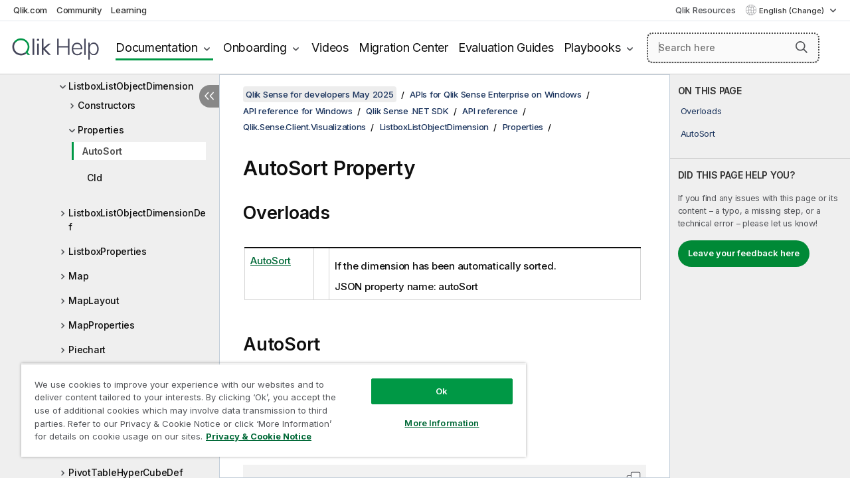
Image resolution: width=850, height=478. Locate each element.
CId (94, 177)
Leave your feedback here (744, 253)
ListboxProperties (107, 251)
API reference (490, 111)
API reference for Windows (298, 111)
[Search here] (733, 48)
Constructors (106, 105)
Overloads (701, 111)
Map (78, 275)
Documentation (157, 47)
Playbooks (592, 47)
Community (79, 10)
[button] (801, 47)
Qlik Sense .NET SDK (407, 111)
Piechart (87, 349)
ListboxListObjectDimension (131, 86)
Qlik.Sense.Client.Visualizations (304, 126)
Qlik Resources (705, 10)
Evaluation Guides (506, 47)
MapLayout (94, 300)
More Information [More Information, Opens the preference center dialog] (431, 413)
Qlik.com (30, 10)
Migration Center (403, 47)
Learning (128, 10)
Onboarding (255, 47)
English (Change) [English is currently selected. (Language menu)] (792, 10)
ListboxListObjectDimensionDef (137, 219)
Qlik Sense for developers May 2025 (320, 94)
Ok (432, 381)
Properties (101, 129)
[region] (267, 405)
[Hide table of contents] (209, 96)
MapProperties (101, 325)
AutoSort (102, 151)
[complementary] (760, 276)
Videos (330, 47)
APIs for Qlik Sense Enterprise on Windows (496, 94)
